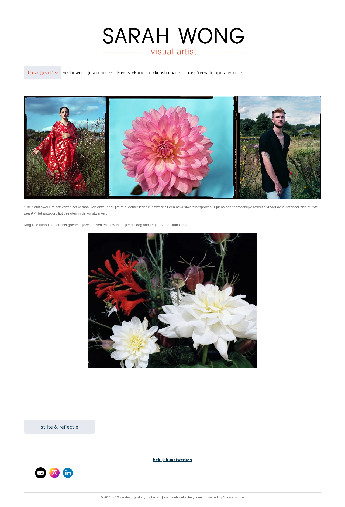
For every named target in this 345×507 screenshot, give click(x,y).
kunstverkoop (130, 72)
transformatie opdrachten (215, 72)
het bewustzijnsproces (88, 72)
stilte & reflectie (59, 427)
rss (166, 497)
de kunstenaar (165, 72)
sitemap (155, 497)
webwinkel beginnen (187, 497)
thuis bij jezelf (42, 72)
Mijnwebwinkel (234, 497)
